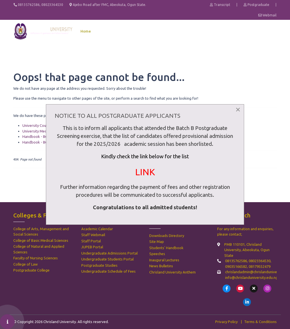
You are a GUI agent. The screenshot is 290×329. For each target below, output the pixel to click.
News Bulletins (161, 266)
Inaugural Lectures (164, 260)
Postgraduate (256, 5)
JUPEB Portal (92, 247)
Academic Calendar (97, 229)
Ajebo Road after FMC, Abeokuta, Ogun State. (107, 5)
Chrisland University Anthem (172, 272)
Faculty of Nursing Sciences (35, 258)
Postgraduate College (31, 270)
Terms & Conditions (260, 322)
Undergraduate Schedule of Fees (108, 271)
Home (85, 31)
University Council (37, 125)
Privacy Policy (226, 322)
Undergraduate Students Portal (107, 259)
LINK (145, 172)
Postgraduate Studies (99, 265)
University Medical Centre (43, 131)
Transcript (220, 5)
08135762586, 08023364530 (38, 5)
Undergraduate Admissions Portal (109, 253)
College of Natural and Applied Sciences (38, 249)
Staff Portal (91, 241)
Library (256, 31)
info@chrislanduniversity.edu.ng (251, 277)
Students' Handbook (166, 248)
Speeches (157, 254)
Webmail (267, 15)
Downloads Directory (166, 236)
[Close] (238, 109)
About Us (105, 31)
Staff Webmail (93, 235)
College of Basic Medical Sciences (40, 240)
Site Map (156, 241)
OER (272, 31)
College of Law (25, 264)
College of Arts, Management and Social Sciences (41, 231)
